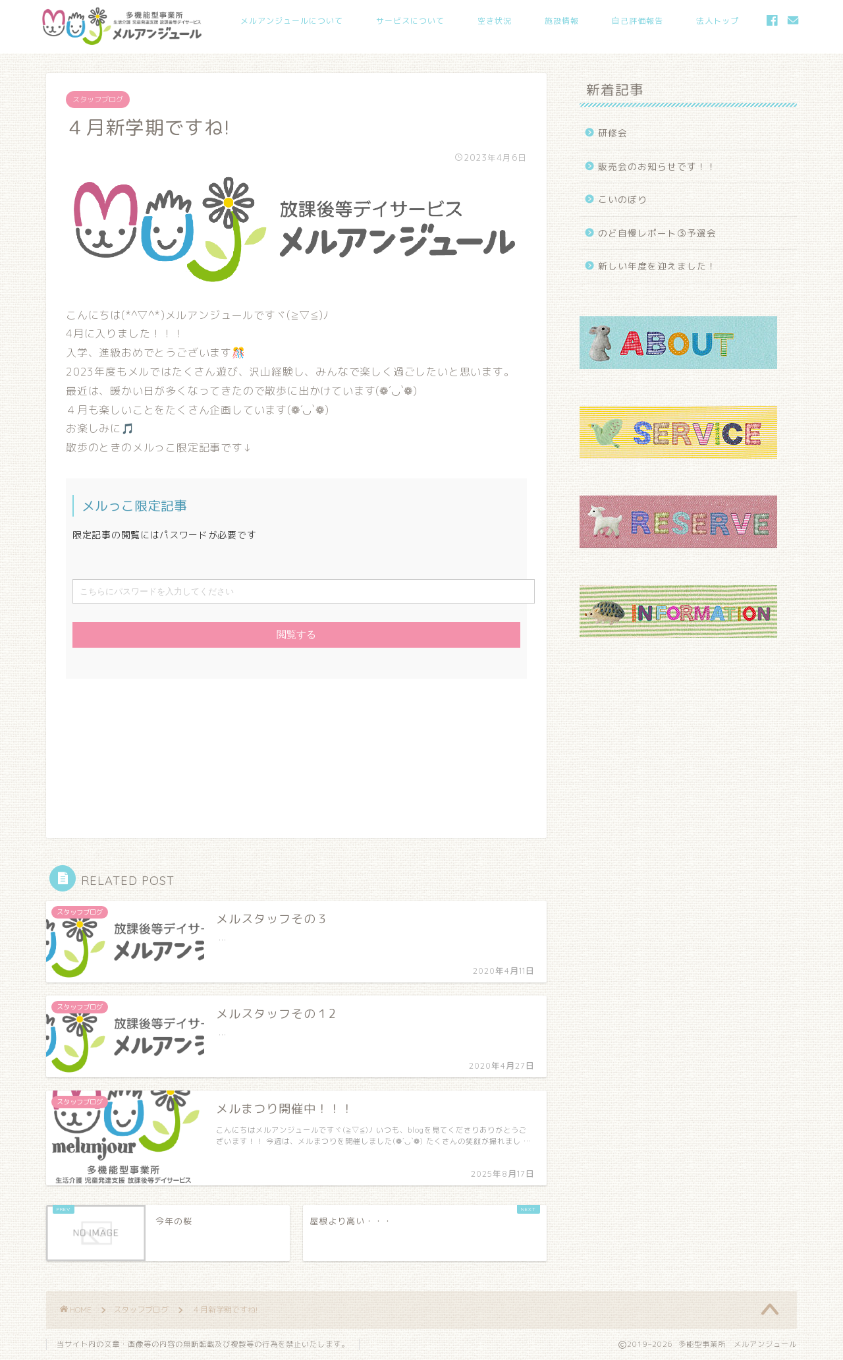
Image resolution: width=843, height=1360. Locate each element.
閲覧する (296, 634)
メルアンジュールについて (291, 21)
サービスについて (410, 21)
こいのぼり (622, 199)
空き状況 (494, 21)
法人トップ (717, 21)
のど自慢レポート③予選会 (657, 233)
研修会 (613, 133)
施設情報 (562, 21)
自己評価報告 (637, 21)
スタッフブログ (97, 99)
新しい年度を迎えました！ (657, 266)
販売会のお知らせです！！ (657, 166)
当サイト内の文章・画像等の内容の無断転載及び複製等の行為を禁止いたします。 (203, 1344)
